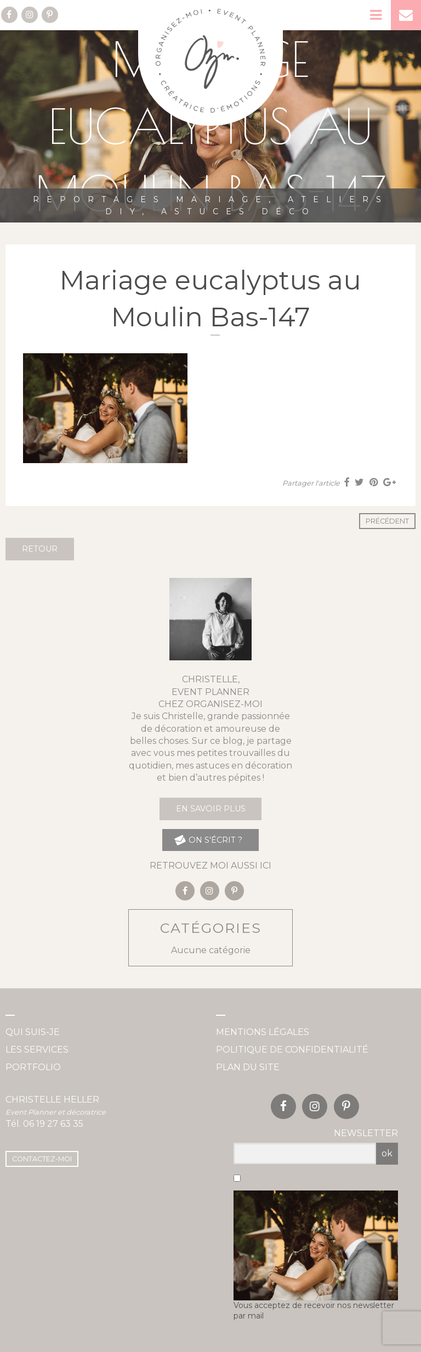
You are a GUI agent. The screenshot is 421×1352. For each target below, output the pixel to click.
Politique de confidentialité (292, 1049)
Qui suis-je (32, 1032)
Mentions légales (262, 1032)
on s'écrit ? (208, 840)
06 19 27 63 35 (53, 1124)
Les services (37, 1049)
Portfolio (33, 1067)
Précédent (387, 521)
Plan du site (248, 1067)
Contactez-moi (42, 1159)
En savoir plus (211, 809)
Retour (40, 549)
